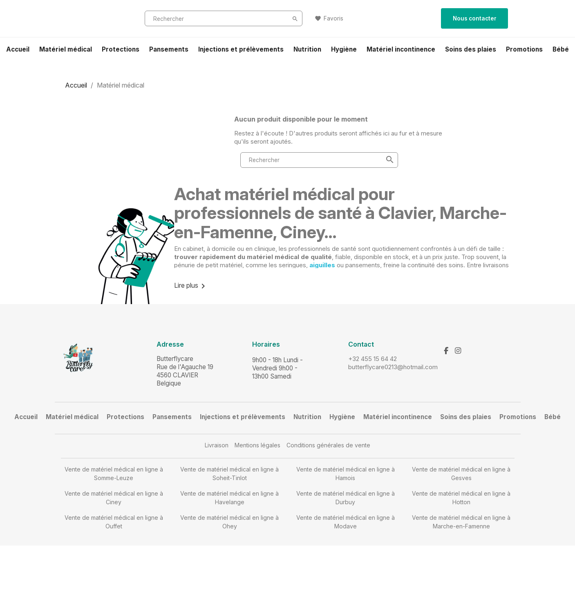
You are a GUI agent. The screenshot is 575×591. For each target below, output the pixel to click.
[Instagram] (458, 396)
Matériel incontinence (401, 94)
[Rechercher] (223, 41)
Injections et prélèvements (241, 94)
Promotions (524, 94)
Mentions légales (257, 490)
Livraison (216, 490)
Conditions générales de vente (328, 490)
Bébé (561, 94)
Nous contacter (475, 41)
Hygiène (344, 94)
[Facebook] (446, 396)
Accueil (17, 94)
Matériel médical (65, 94)
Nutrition (307, 94)
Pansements (168, 94)
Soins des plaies (470, 94)
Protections (120, 94)
